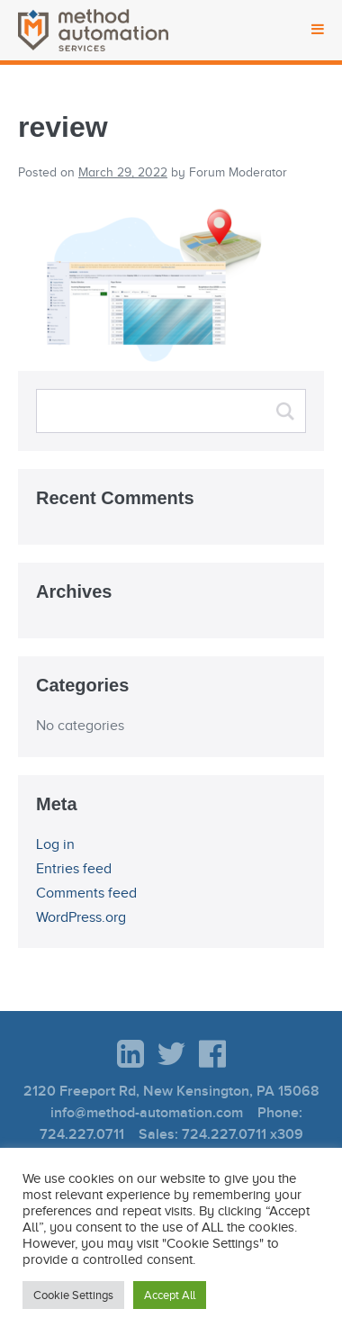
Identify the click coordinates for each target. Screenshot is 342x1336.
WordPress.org (81, 917)
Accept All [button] (169, 1295)
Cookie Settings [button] (73, 1295)
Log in (55, 844)
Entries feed (74, 869)
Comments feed (86, 893)
